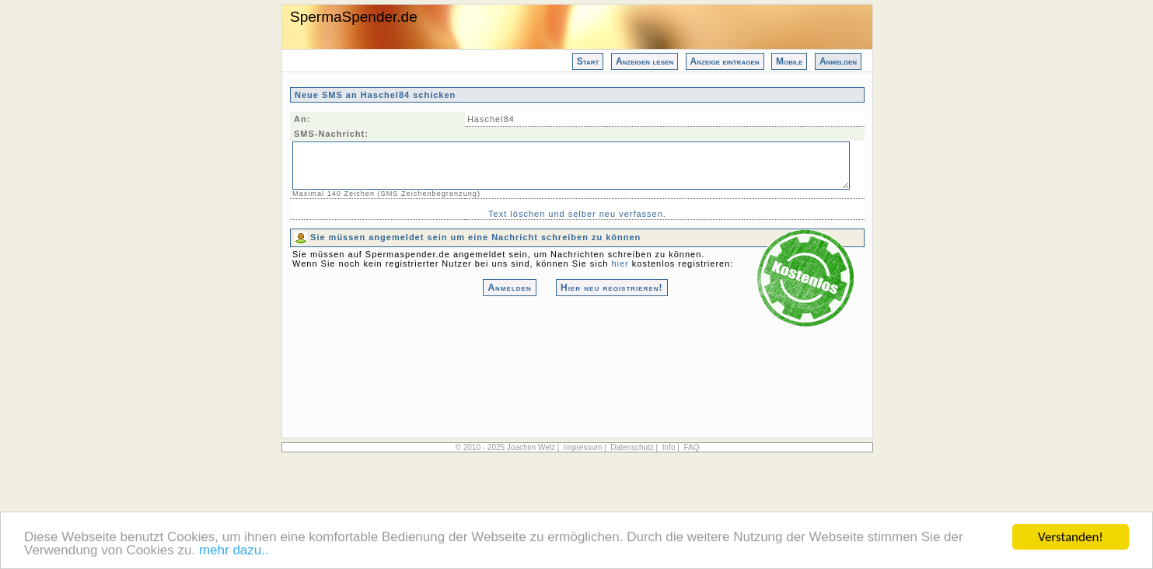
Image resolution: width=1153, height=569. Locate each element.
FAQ (691, 447)
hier (619, 263)
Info (669, 447)
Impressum (583, 447)
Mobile (789, 61)
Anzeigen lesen (644, 61)
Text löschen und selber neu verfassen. (577, 213)
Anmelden (838, 61)
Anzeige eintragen (725, 61)
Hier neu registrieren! (612, 287)
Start (588, 61)
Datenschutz (632, 447)
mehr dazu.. (234, 551)
